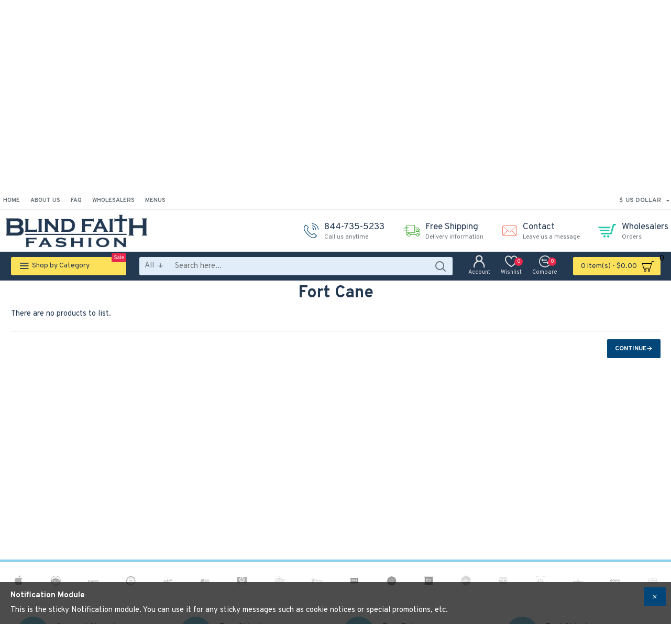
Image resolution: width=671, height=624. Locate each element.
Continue (630, 349)
